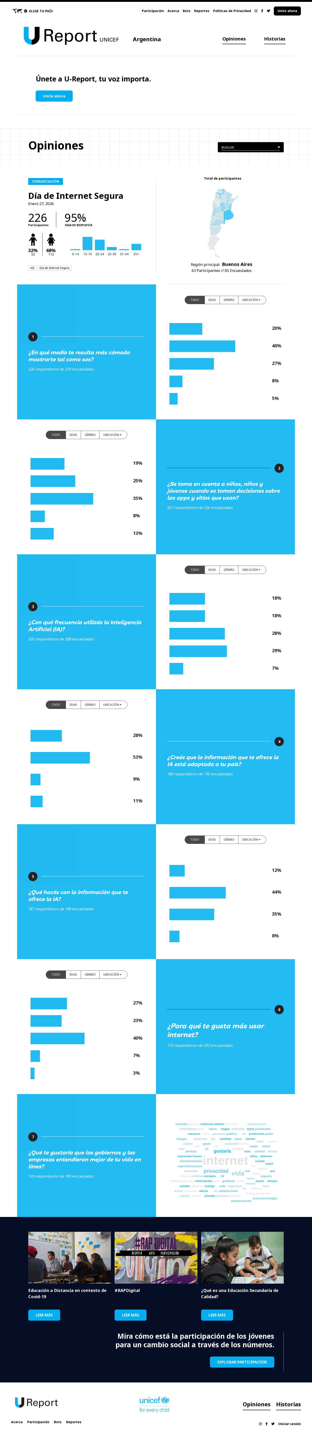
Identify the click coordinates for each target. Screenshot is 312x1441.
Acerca (173, 11)
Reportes (201, 11)
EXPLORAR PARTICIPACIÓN (242, 1362)
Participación (153, 11)
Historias (274, 39)
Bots (186, 11)
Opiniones (234, 39)
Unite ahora (287, 11)
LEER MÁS (44, 1315)
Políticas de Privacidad (232, 11)
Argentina (147, 39)
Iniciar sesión (289, 1424)
